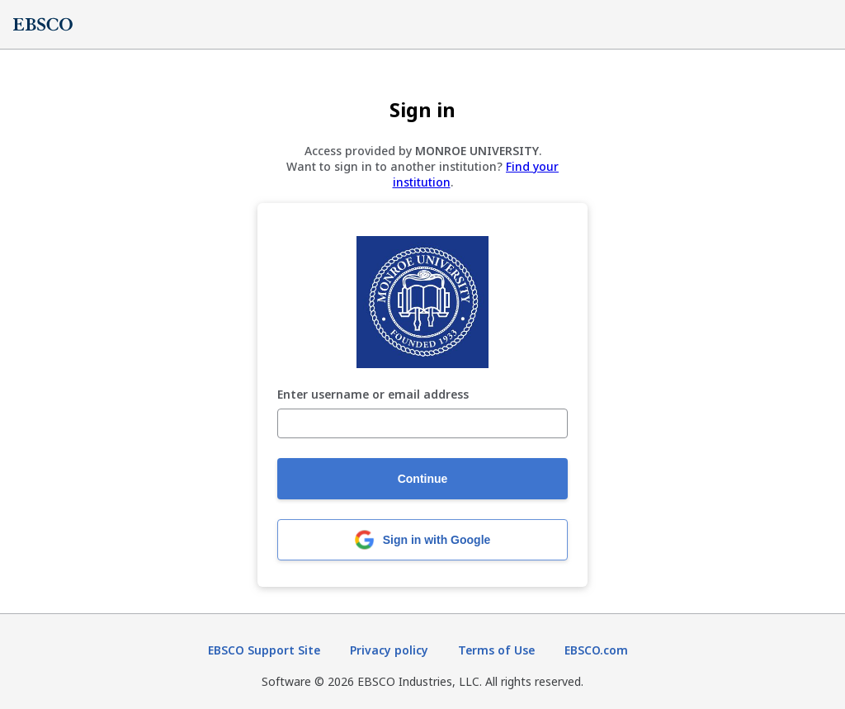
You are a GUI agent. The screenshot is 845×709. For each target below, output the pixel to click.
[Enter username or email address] (422, 423)
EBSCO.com (596, 650)
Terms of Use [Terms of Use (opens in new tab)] (496, 650)
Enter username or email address (373, 395)
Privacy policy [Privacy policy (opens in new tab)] (389, 650)
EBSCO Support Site (264, 650)
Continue (423, 478)
